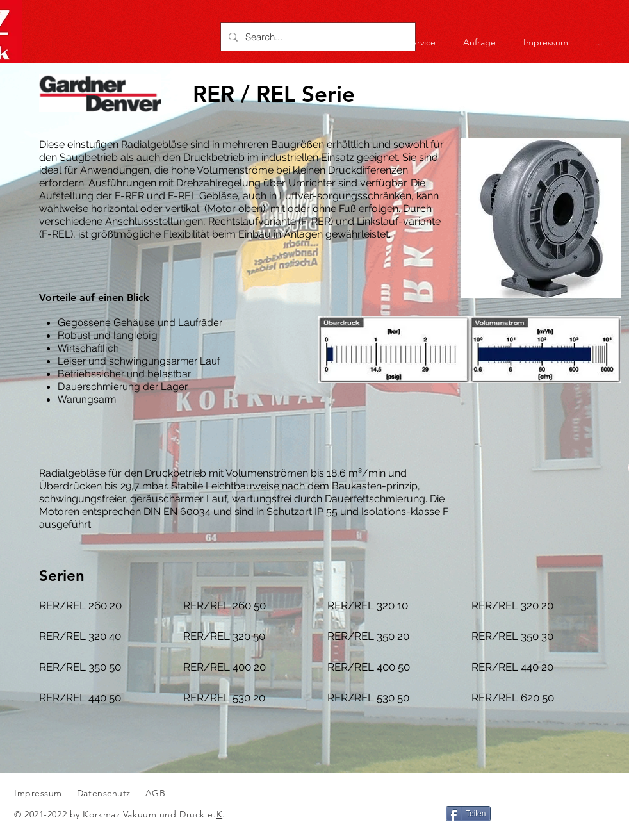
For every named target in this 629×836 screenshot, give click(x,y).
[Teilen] (468, 813)
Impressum (38, 793)
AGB (153, 793)
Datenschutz (105, 793)
